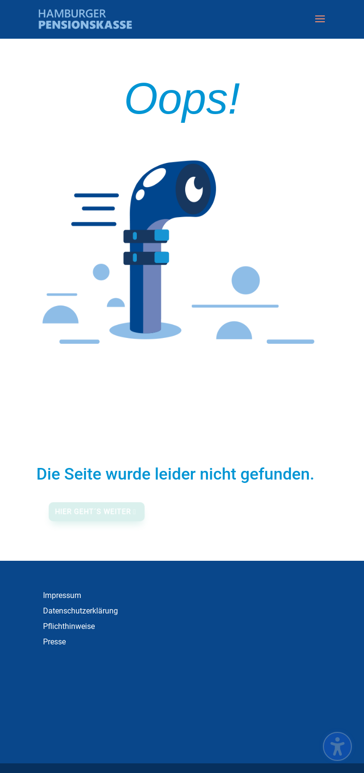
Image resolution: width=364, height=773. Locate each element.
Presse (54, 641)
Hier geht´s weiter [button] (93, 512)
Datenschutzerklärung (80, 610)
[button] (320, 25)
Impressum (62, 595)
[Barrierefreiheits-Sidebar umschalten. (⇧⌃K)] (337, 746)
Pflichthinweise (69, 626)
